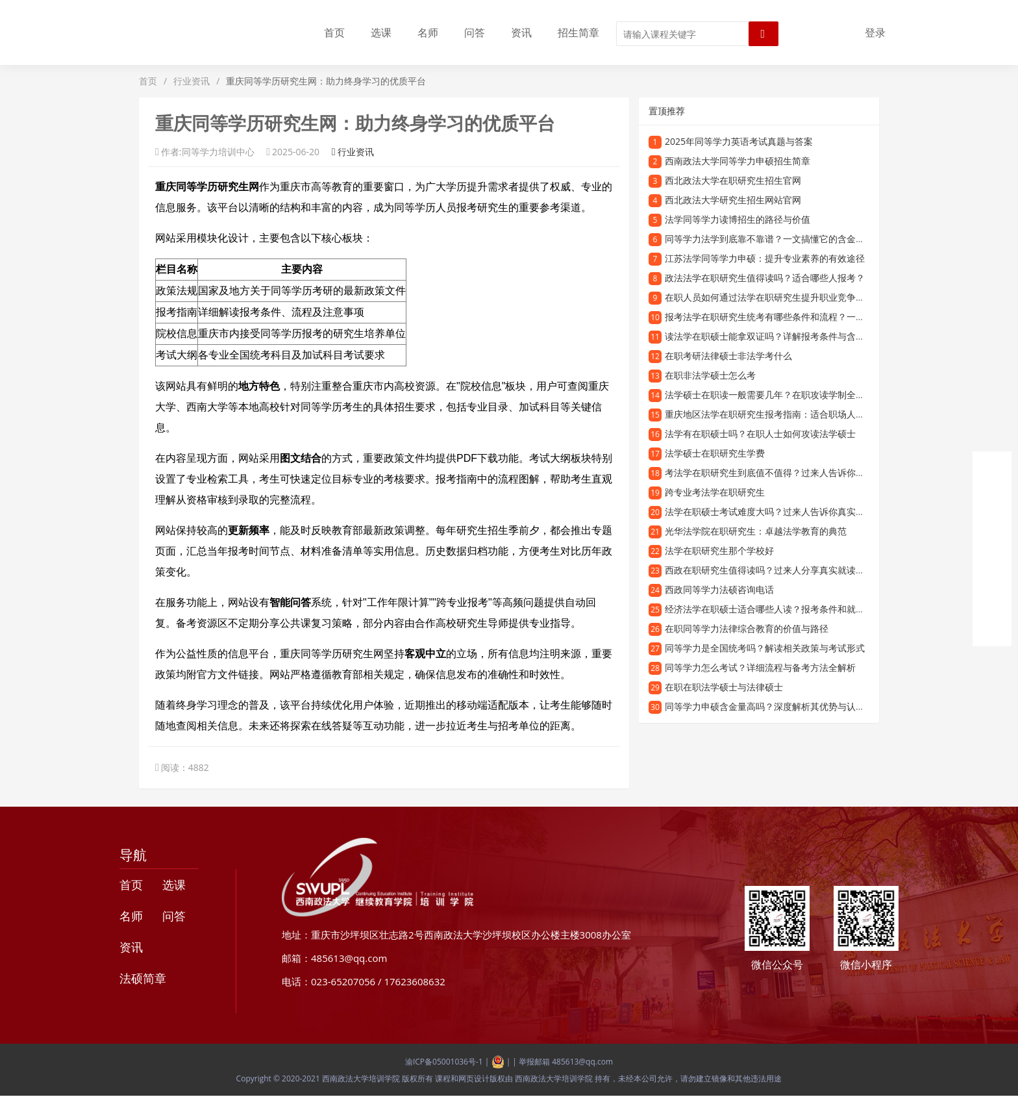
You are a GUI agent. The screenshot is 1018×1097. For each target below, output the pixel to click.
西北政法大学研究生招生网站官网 (733, 200)
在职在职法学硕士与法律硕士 (724, 687)
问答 (474, 32)
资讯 (521, 32)
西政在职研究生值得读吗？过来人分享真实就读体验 (769, 570)
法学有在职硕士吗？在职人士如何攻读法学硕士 (760, 433)
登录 (875, 32)
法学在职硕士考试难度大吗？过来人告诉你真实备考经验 (778, 511)
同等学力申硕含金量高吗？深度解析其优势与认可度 (769, 706)
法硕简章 (142, 978)
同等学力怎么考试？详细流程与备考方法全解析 (760, 667)
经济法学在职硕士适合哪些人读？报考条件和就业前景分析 (783, 609)
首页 (334, 32)
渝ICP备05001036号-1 (444, 1061)
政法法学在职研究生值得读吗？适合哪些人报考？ (765, 277)
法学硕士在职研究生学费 (715, 453)
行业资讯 (191, 81)
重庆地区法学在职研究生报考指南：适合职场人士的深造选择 (787, 414)
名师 (427, 32)
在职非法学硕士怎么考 (710, 375)
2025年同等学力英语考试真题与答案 (739, 141)
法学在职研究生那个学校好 (719, 550)
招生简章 (578, 32)
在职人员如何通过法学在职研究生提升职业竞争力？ (769, 297)
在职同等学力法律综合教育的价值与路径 (746, 628)
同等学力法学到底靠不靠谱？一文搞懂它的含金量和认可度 (783, 239)
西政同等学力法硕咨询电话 (719, 589)
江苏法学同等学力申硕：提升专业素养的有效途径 (765, 258)
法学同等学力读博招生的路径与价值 (737, 219)
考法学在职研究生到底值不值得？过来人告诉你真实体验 (778, 472)
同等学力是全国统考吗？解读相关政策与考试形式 (765, 648)
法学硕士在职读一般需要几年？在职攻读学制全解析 (769, 394)
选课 (381, 32)
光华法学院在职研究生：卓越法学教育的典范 (756, 531)
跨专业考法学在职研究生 (715, 492)
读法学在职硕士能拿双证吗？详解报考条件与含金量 (769, 336)
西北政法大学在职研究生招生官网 (733, 180)
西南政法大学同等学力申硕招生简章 (737, 161)
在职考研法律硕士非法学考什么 (728, 355)
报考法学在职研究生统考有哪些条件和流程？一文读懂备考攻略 (792, 316)
